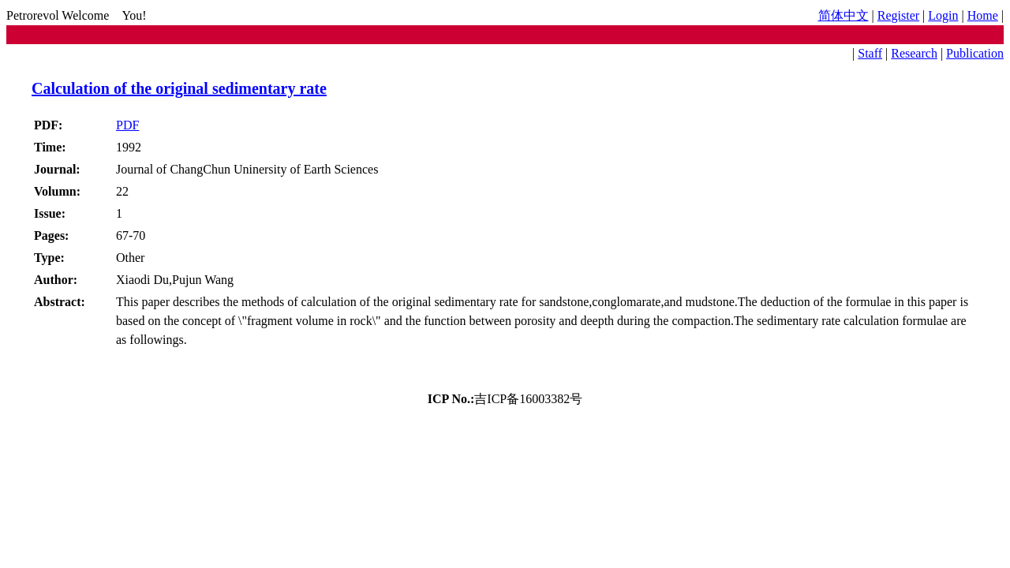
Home (982, 15)
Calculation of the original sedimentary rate (179, 88)
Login (943, 15)
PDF (127, 125)
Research (914, 53)
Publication (975, 53)
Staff (870, 53)
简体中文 (843, 15)
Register (898, 15)
